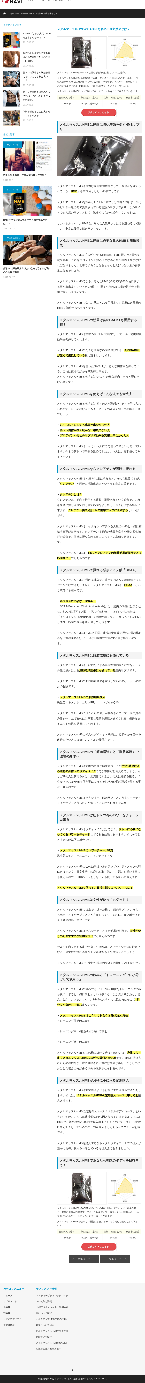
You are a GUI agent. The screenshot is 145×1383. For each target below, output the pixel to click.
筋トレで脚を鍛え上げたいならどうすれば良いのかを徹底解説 (27, 270)
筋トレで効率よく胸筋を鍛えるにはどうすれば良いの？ (36, 76)
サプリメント (13, 145)
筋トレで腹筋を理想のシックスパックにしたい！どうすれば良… (36, 96)
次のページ (115, 1259)
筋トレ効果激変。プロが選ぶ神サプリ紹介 (25, 175)
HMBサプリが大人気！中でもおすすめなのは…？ (37, 35)
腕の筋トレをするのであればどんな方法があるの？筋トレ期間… (36, 57)
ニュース (7, 1295)
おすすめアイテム (12, 1319)
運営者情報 (9, 1325)
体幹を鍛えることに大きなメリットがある (36, 113)
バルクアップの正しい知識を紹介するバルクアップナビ (78, 1378)
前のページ (84, 1259)
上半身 (6, 1307)
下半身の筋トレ (14, 238)
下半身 (6, 1313)
